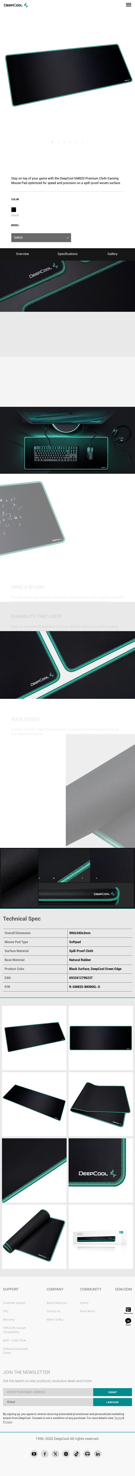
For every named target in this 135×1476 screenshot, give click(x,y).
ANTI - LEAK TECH (14, 1340)
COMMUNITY (90, 1289)
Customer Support (14, 1302)
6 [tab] (83, 142)
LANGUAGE (112, 1402)
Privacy (7, 1422)
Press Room (87, 1311)
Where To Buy (55, 1319)
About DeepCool (57, 1302)
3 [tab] (65, 142)
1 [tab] (53, 142)
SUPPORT (11, 1289)
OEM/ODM (123, 1289)
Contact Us (53, 1311)
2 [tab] (59, 142)
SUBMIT (112, 1392)
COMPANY (55, 1289)
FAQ (5, 1311)
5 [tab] (77, 142)
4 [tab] (71, 142)
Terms (118, 1418)
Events (84, 1302)
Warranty (9, 1319)
